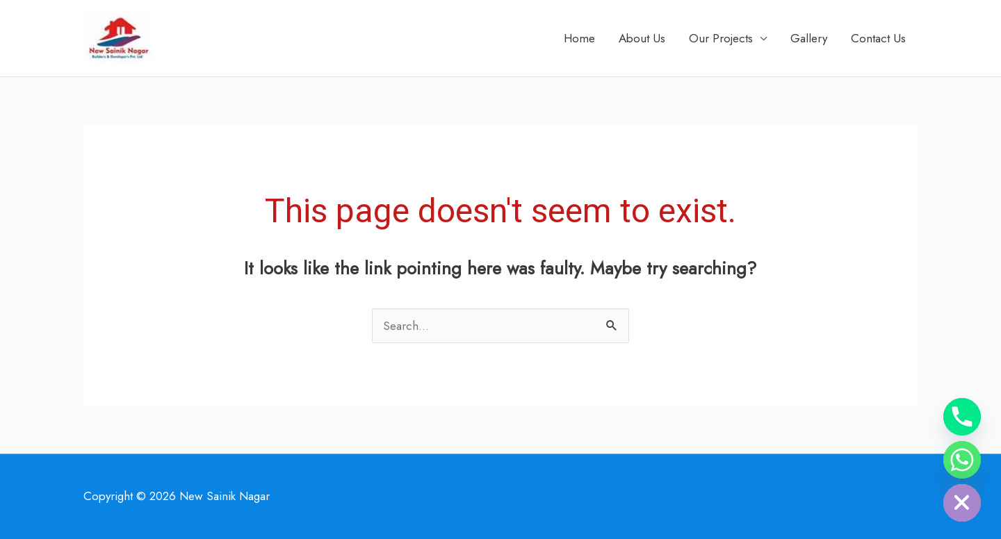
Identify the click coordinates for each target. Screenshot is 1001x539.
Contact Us (878, 38)
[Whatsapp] (962, 460)
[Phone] (962, 417)
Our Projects (721, 38)
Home (579, 38)
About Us (642, 38)
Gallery (808, 38)
